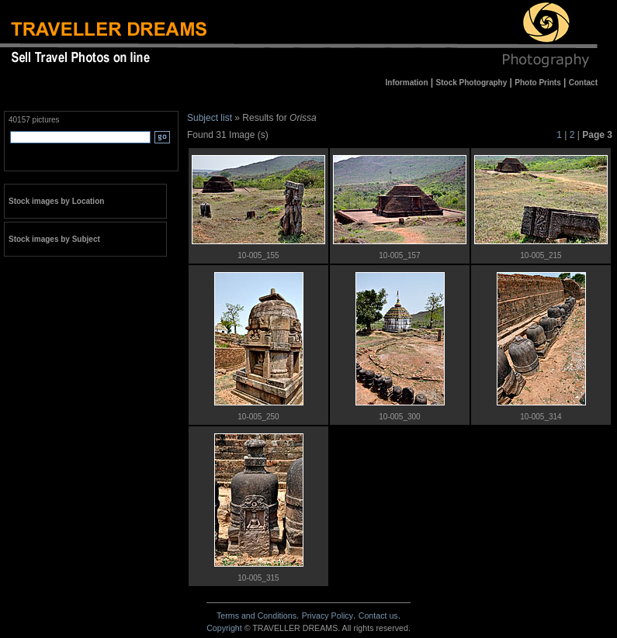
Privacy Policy (327, 615)
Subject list (209, 117)
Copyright (224, 628)
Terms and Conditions (256, 615)
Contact (378, 615)
